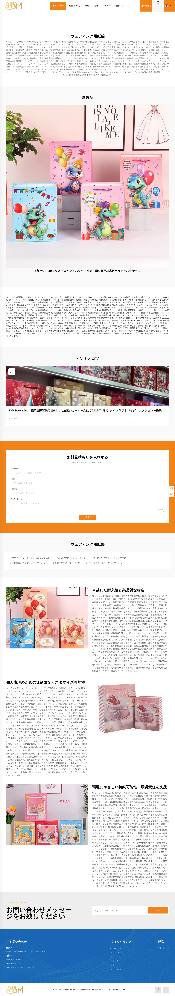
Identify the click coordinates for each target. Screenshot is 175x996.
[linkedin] (166, 990)
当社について (74, 6)
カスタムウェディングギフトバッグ (109, 557)
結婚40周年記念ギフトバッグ (66, 563)
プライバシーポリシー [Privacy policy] (116, 989)
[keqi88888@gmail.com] (27, 967)
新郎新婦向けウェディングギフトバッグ (28, 563)
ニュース (106, 6)
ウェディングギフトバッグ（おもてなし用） (31, 557)
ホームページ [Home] (58, 6)
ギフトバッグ (163, 948)
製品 (87, 6)
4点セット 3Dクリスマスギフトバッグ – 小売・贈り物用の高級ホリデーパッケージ (87, 271)
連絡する (119, 6)
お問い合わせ (146, 6)
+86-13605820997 (13, 959)
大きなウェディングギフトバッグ (72, 557)
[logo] (13, 5)
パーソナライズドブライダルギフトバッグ (104, 563)
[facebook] (158, 990)
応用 (96, 6)
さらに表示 (13, 418)
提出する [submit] (87, 517)
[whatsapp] (171, 494)
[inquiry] (171, 488)
